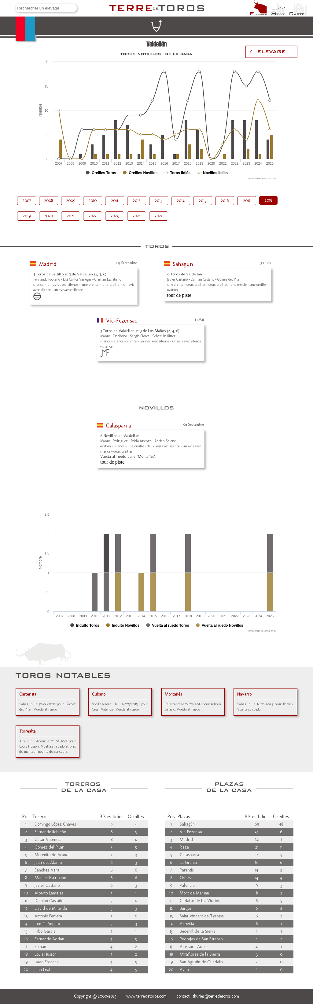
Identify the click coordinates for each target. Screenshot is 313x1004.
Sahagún (183, 264)
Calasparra (118, 425)
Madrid (48, 264)
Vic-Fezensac (121, 320)
